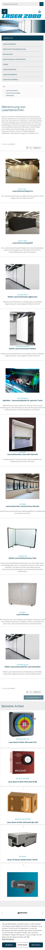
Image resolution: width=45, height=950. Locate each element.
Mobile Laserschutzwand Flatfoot (22, 348)
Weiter (37, 148)
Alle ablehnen (9, 945)
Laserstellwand (22, 614)
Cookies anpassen (22, 945)
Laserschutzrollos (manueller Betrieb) (22, 454)
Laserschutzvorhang (13, 93)
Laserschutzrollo (12, 90)
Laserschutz (8, 38)
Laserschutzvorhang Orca (22, 191)
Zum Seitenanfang (33, 697)
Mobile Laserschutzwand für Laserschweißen (23, 667)
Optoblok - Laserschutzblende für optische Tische (23, 400)
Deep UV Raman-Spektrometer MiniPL (22, 859)
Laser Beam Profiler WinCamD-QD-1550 (22, 822)
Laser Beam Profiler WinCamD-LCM (22, 742)
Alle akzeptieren (36, 945)
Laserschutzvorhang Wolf (22, 243)
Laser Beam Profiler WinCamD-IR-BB (22, 782)
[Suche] (22, 4)
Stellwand (10, 95)
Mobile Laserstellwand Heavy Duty (22, 558)
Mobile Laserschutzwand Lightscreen (22, 297)
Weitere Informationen (8, 939)
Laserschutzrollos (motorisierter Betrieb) (22, 506)
